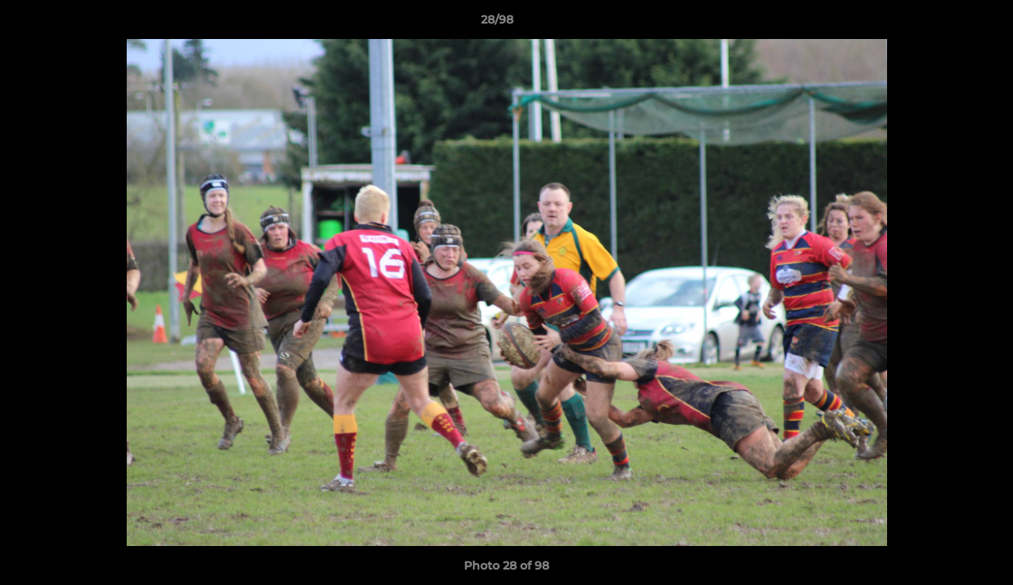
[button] (945, 23)
